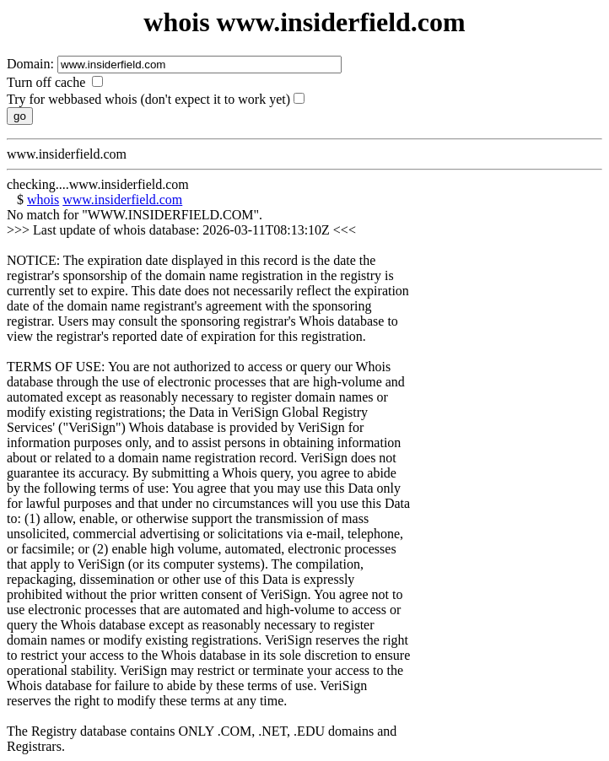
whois (43, 199)
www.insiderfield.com (122, 199)
